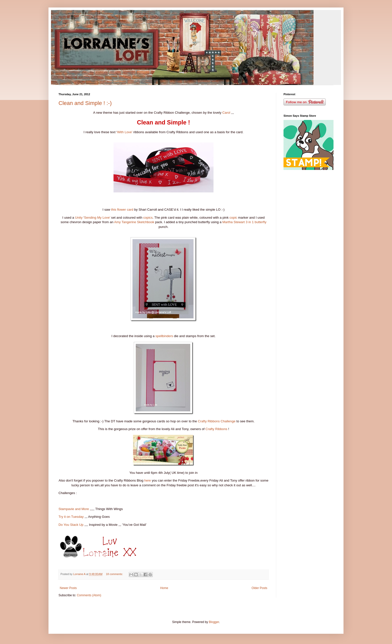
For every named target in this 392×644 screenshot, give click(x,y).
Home (164, 588)
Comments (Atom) (89, 595)
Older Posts (259, 588)
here (147, 480)
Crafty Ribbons (216, 429)
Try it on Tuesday (71, 517)
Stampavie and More (73, 509)
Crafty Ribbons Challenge (217, 421)
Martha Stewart (233, 222)
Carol (226, 112)
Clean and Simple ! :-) (85, 103)
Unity (78, 217)
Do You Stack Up (71, 525)
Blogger (214, 622)
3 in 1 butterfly (256, 222)
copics (147, 217)
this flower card (122, 209)
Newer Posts (68, 588)
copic (233, 217)
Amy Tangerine (125, 222)
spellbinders (164, 336)
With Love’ (124, 132)
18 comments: (115, 574)
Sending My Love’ (97, 217)
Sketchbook (145, 222)
